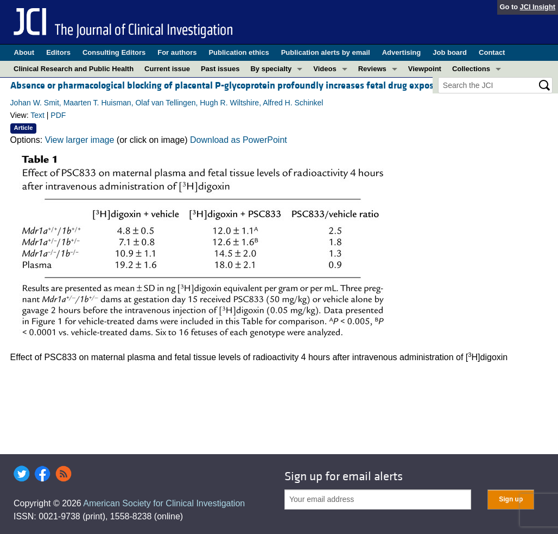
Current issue (167, 69)
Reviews (372, 69)
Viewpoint (424, 69)
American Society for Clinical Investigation (164, 503)
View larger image (80, 140)
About (24, 52)
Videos (324, 69)
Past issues (220, 69)
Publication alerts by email (325, 52)
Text (37, 115)
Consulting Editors (114, 52)
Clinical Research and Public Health (74, 69)
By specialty (270, 69)
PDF (58, 115)
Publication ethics (238, 52)
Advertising (401, 52)
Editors (58, 52)
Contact (492, 52)
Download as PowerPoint (238, 140)
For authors (176, 52)
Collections (471, 69)
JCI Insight (537, 7)
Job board (450, 52)
